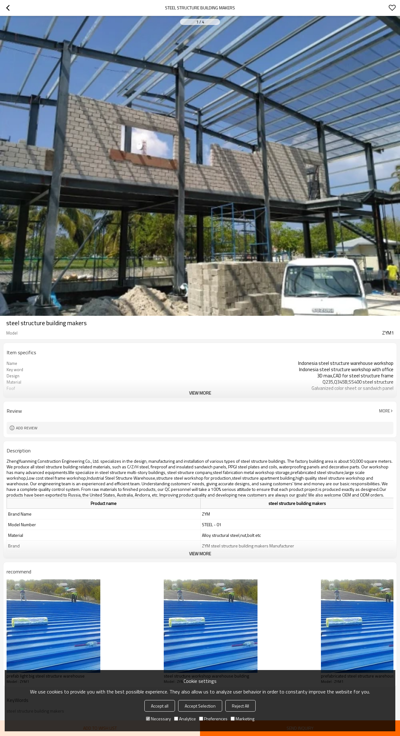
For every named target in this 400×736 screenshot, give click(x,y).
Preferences (213, 718)
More (384, 411)
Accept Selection (200, 706)
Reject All (240, 706)
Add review (27, 428)
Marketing (242, 718)
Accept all (159, 706)
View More (200, 393)
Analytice (185, 718)
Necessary (158, 718)
